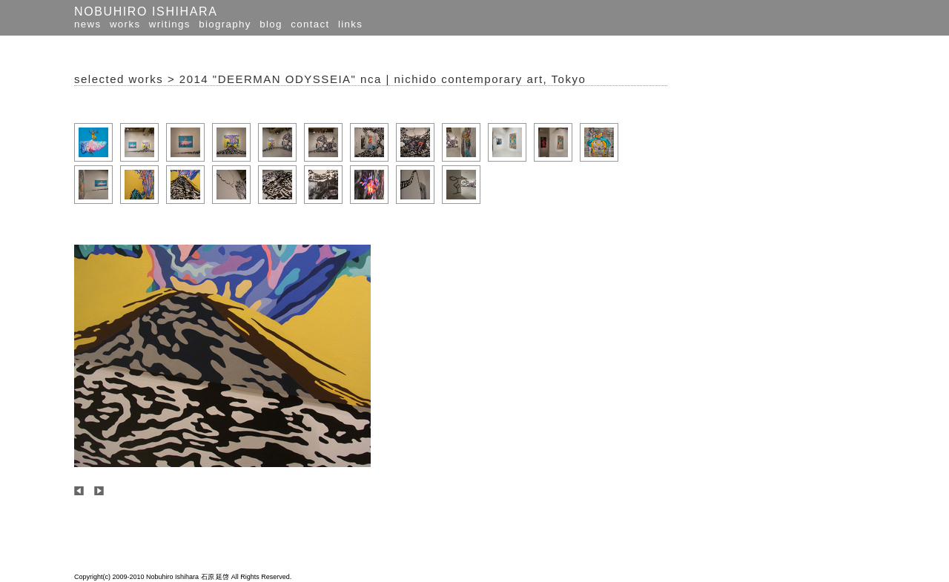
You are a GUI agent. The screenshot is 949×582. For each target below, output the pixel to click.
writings (170, 24)
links (350, 24)
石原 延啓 (215, 577)
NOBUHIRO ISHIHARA (145, 11)
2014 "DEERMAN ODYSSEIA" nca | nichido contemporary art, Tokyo (382, 79)
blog (270, 24)
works (125, 24)
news (87, 24)
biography (225, 24)
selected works (118, 79)
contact (310, 24)
